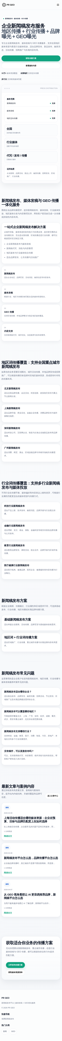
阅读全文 (8, 836)
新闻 (7, 807)
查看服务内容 (31, 66)
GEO (13, 1031)
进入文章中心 (52, 796)
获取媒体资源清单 (15, 972)
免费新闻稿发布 (8, 1019)
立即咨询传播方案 (15, 965)
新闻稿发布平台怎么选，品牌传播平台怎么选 (31, 858)
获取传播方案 (31, 58)
